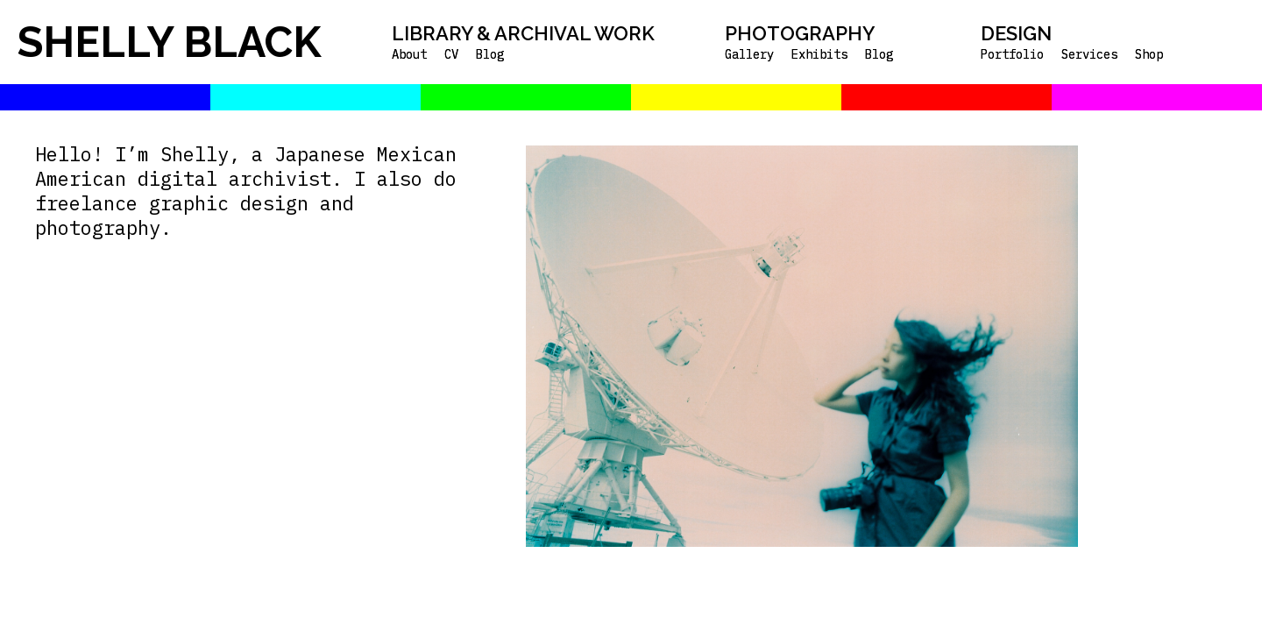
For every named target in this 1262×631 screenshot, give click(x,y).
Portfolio (1012, 54)
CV (451, 54)
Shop (1149, 54)
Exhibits (819, 54)
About (409, 54)
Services (1089, 54)
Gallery (749, 54)
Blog (490, 54)
